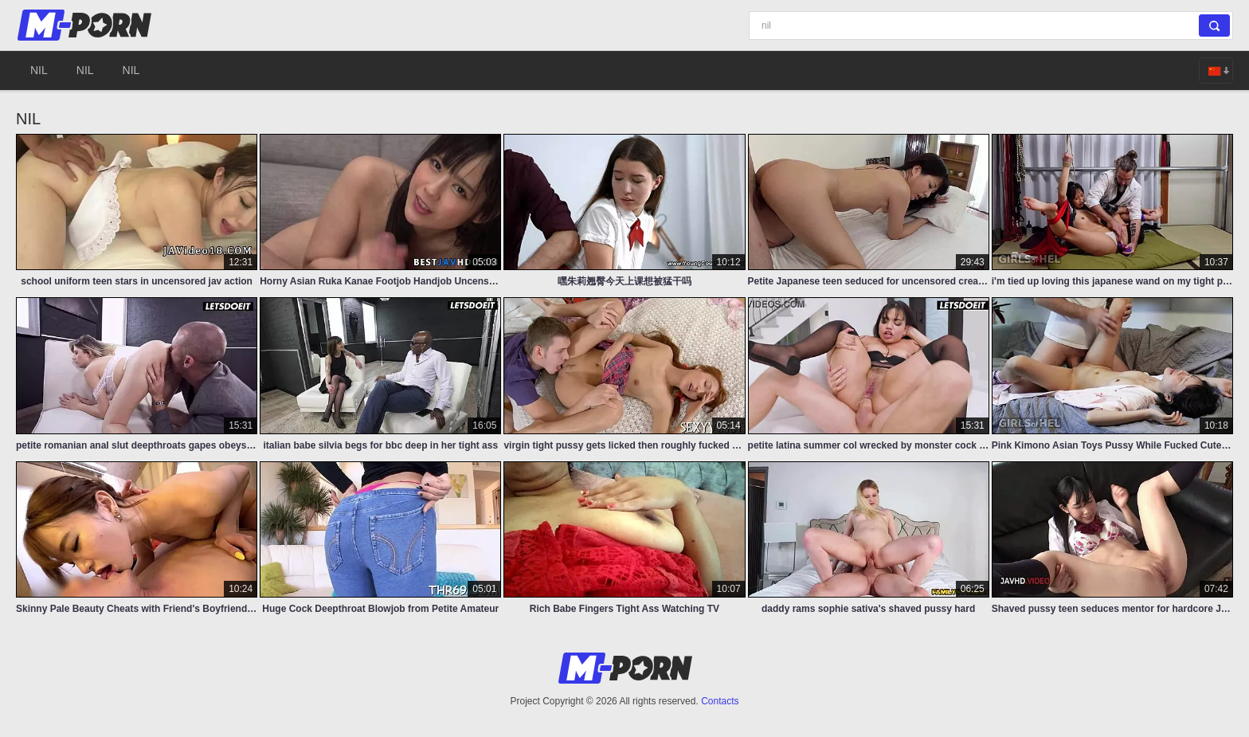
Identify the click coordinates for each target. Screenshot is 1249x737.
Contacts (719, 701)
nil (39, 70)
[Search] (991, 25)
